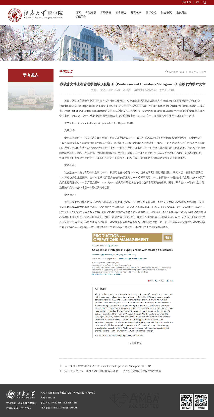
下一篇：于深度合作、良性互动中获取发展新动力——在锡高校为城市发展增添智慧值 (110, 371)
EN (197, 2)
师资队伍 (105, 12)
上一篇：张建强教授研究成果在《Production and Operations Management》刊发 (105, 366)
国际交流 (151, 12)
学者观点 (193, 72)
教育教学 (136, 12)
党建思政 (181, 12)
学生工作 (81, 16)
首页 (78, 12)
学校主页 (186, 2)
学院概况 (90, 12)
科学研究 (121, 12)
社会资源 (166, 12)
